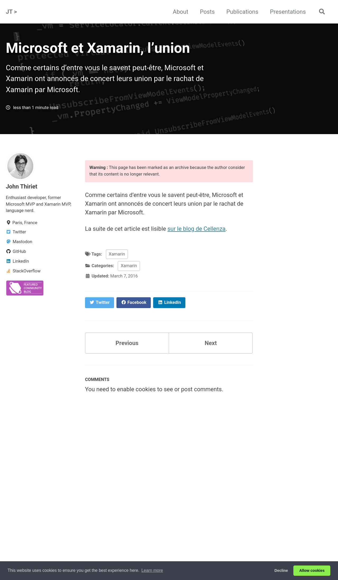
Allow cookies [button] (312, 570)
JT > (11, 11)
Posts (207, 11)
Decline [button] (281, 570)
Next (211, 343)
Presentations (288, 11)
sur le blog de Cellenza (196, 228)
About (180, 11)
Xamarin (117, 254)
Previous (127, 343)
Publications (242, 11)
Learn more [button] (152, 570)
